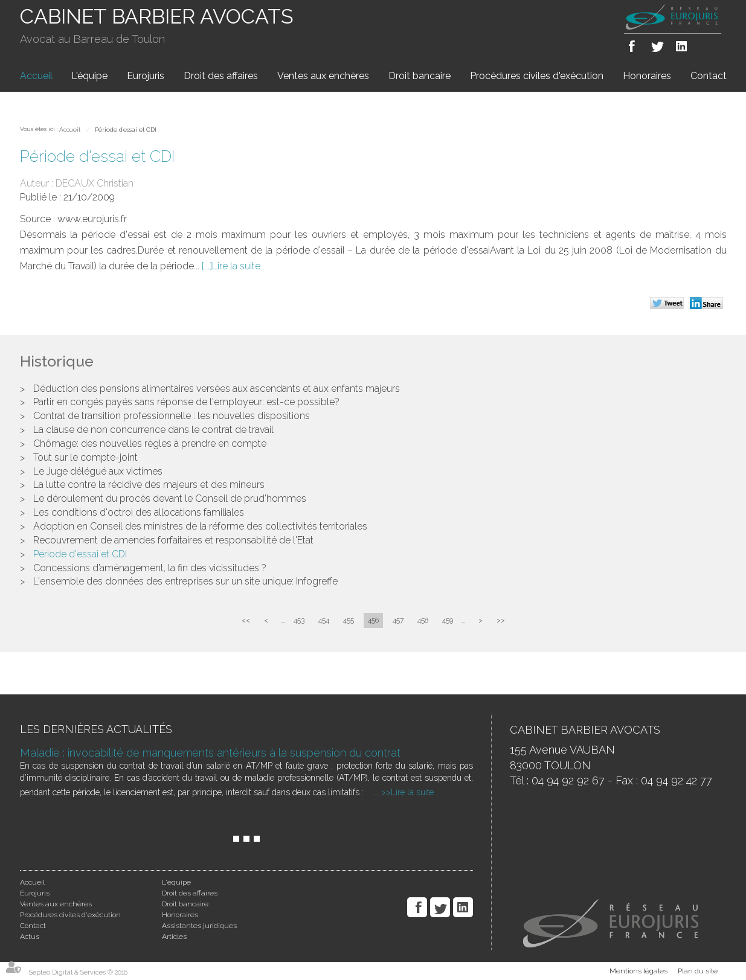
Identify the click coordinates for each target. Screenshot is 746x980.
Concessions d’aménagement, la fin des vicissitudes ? (149, 568)
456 (373, 620)
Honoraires (647, 76)
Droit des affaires (221, 76)
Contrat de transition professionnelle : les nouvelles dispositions (171, 415)
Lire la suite (236, 266)
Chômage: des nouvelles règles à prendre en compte (149, 443)
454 (323, 620)
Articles (174, 936)
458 (422, 620)
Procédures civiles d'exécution (536, 76)
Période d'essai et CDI (125, 129)
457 (398, 620)
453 (299, 620)
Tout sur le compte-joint (85, 457)
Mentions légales (638, 971)
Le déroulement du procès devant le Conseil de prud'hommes (169, 498)
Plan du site (698, 971)
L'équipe (89, 76)
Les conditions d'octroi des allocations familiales (138, 512)
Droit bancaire (419, 76)
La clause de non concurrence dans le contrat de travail (153, 429)
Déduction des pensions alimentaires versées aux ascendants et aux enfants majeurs (216, 388)
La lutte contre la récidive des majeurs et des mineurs (149, 484)
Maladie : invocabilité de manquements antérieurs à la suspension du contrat (210, 752)
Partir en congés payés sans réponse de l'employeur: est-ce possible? (186, 402)
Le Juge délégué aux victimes (97, 471)
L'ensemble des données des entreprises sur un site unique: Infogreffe (185, 581)
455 (348, 620)
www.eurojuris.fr (92, 219)
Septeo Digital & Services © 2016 (78, 972)
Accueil (36, 76)
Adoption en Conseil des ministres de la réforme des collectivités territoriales (200, 526)
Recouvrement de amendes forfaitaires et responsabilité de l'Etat (173, 540)
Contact (708, 76)
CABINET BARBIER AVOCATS (157, 16)
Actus (29, 936)
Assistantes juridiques (199, 925)
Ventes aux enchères (323, 76)
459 (447, 620)
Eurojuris (145, 76)
